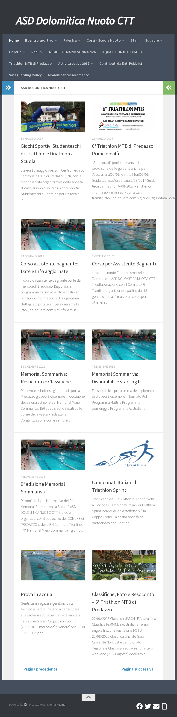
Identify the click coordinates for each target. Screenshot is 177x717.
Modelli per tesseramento (68, 75)
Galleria (15, 51)
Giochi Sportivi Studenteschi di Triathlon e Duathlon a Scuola (51, 153)
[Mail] (156, 706)
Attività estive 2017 (73, 63)
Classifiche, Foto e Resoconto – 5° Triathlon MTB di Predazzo (123, 602)
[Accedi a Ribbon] (164, 706)
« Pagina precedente (39, 669)
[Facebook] (139, 706)
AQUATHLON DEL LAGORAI (123, 51)
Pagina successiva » (139, 669)
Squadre (152, 40)
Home (14, 40)
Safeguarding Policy (25, 75)
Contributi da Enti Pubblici (120, 63)
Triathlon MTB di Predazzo (30, 63)
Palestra (70, 40)
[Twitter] (148, 706)
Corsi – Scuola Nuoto (104, 40)
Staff (135, 40)
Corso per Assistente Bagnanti (124, 263)
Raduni (37, 51)
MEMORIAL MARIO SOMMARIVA (72, 51)
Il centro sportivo (39, 40)
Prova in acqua (36, 594)
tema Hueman (58, 705)
